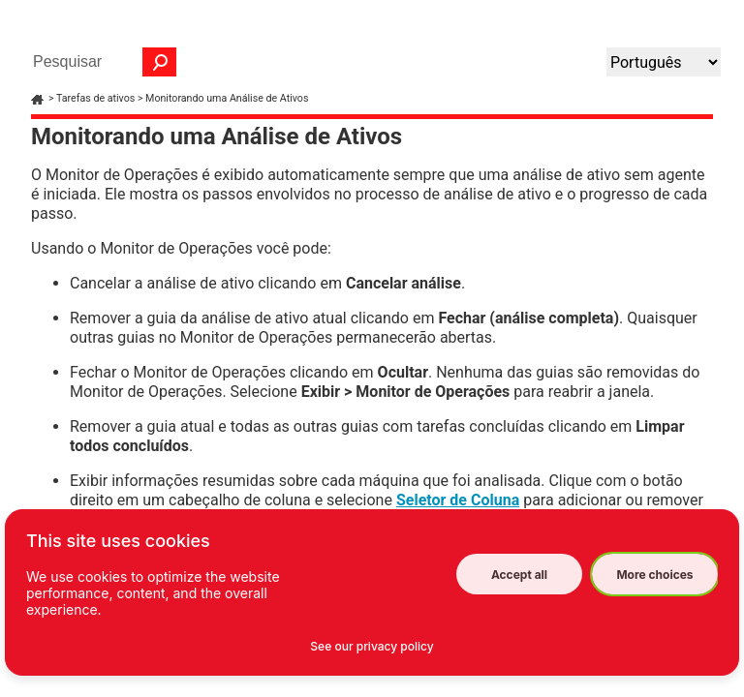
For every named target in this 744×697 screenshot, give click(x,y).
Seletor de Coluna (457, 500)
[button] (159, 61)
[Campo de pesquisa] (99, 61)
